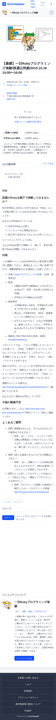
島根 (24, 611)
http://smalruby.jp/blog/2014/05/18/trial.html (24, 387)
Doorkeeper (33, 716)
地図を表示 (11, 99)
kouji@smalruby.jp (17, 339)
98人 (17, 611)
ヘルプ (28, 684)
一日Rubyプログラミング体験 (24, 12)
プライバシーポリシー (28, 697)
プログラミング (40, 611)
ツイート (18, 502)
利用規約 (28, 691)
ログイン (8, 517)
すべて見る (48, 163)
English (28, 710)
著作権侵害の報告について (28, 704)
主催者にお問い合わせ (28, 678)
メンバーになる (24, 658)
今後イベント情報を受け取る (28, 122)
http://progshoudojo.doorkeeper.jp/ (31, 492)
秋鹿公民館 (12, 93)
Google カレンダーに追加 (17, 85)
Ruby (30, 611)
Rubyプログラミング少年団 (28, 274)
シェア (7, 502)
